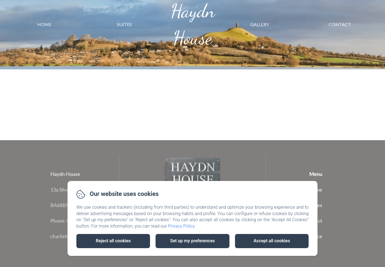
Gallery (259, 24)
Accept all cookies (272, 240)
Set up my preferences (192, 240)
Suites (124, 24)
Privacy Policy (181, 226)
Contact (340, 24)
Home (44, 24)
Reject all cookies (113, 240)
